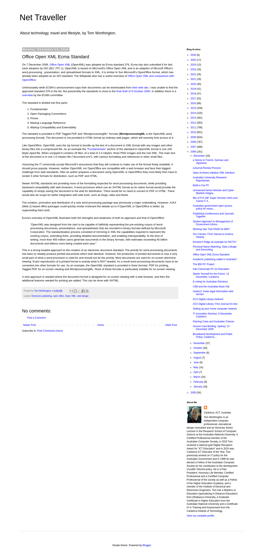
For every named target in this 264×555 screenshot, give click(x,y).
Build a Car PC (201, 185)
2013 (194, 117)
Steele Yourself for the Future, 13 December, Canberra (211, 275)
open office (58, 296)
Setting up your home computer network (215, 308)
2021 (194, 79)
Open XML (70, 296)
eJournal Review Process (207, 168)
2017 (194, 98)
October (198, 348)
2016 (194, 103)
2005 (194, 392)
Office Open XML (60, 64)
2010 (194, 132)
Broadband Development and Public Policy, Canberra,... (212, 335)
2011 (194, 127)
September (199, 352)
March (197, 376)
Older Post (171, 325)
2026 (194, 55)
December (199, 155)
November (199, 343)
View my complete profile (200, 515)
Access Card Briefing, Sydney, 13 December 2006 (211, 328)
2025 (194, 59)
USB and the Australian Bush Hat (211, 286)
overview (28, 95)
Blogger (147, 545)
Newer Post (29, 325)
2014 (194, 113)
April (196, 372)
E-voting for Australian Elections (210, 281)
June (196, 362)
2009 (194, 137)
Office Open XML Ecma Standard (211, 254)
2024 (194, 64)
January (198, 386)
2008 (194, 142)
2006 (194, 151)
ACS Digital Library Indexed (208, 299)
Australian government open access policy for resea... (212, 207)
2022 (194, 74)
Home (100, 325)
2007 (194, 146)
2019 (194, 88)
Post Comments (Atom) (50, 330)
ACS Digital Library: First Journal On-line (215, 304)
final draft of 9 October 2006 (133, 91)
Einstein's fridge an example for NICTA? (215, 242)
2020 (194, 84)
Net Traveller (43, 17)
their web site (140, 87)
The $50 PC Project (203, 264)
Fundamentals (96, 149)
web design (82, 296)
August (197, 357)
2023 (194, 69)
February (198, 381)
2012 (194, 122)
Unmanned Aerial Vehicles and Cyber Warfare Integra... (213, 192)
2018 (194, 93)
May (196, 367)
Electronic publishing (42, 296)
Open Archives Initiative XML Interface (214, 172)
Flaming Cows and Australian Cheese (213, 321)
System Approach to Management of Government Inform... (213, 223)
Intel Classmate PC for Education (211, 269)
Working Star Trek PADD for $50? (211, 229)
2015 (194, 108)
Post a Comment (36, 317)
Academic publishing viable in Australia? (215, 259)
